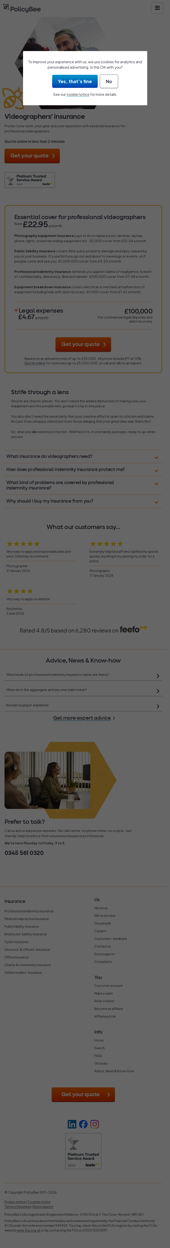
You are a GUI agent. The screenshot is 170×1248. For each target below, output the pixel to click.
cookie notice (78, 94)
